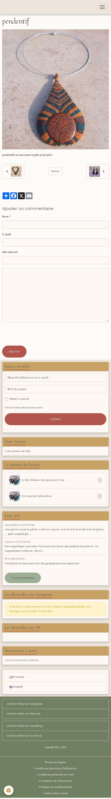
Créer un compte (13, 407)
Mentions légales (55, 762)
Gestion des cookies (55, 793)
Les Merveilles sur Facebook (24, 736)
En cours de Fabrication (55, 496)
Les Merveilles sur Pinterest (23, 714)
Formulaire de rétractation (55, 781)
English (16, 687)
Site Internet (10, 252)
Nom (5, 216)
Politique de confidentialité (55, 787)
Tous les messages (22, 578)
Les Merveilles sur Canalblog (25, 726)
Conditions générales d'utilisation (55, 768)
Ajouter (14, 351)
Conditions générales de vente (55, 775)
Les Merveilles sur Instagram (25, 704)
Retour (55, 171)
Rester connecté (19, 399)
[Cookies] (8, 790)
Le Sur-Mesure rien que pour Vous (55, 480)
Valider (55, 419)
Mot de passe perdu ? (33, 407)
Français (16, 677)
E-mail (6, 234)
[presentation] (34, 333)
